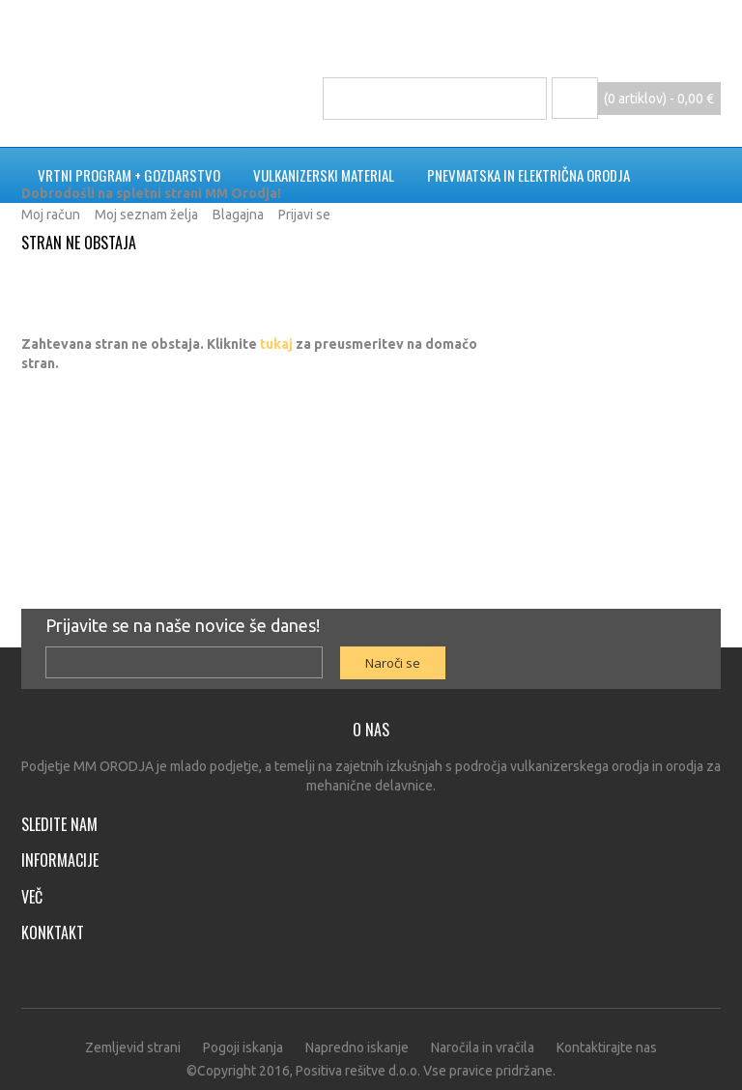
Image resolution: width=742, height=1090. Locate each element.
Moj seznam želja (146, 214)
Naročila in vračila (482, 1047)
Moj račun (50, 214)
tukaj (276, 344)
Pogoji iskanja (243, 1047)
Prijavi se (304, 214)
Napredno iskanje (357, 1047)
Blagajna (238, 214)
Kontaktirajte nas (606, 1047)
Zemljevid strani (133, 1047)
